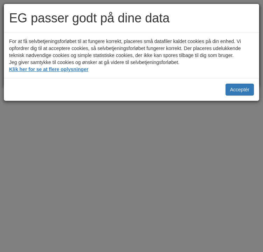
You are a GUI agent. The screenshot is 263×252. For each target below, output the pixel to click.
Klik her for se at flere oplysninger (48, 69)
